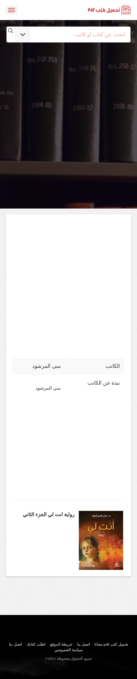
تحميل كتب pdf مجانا (111, 644)
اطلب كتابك (36, 644)
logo (109, 10)
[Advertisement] (68, 110)
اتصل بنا (83, 644)
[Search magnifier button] (10, 31)
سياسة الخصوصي (68, 650)
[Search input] (76, 34)
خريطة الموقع (61, 644)
